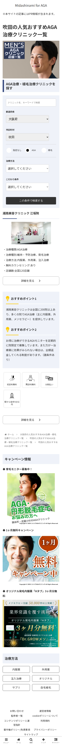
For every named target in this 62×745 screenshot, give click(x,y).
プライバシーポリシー (45, 729)
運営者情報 (45, 711)
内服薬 (16, 669)
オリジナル (45, 678)
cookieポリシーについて (45, 715)
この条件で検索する (31, 200)
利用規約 (45, 720)
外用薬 (46, 669)
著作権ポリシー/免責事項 (17, 729)
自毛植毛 (46, 687)
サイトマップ (31, 734)
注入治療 (16, 678)
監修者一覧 (17, 715)
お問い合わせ (17, 711)
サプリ (16, 687)
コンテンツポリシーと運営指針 (17, 722)
